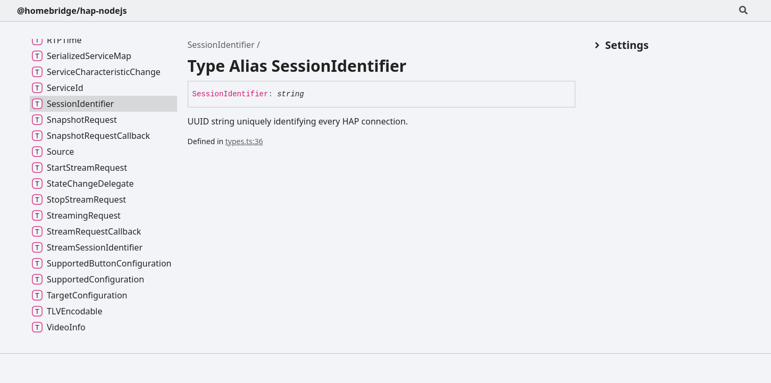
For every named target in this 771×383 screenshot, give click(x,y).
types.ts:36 (244, 141)
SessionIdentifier (221, 45)
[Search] (743, 10)
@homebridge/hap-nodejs (72, 10)
